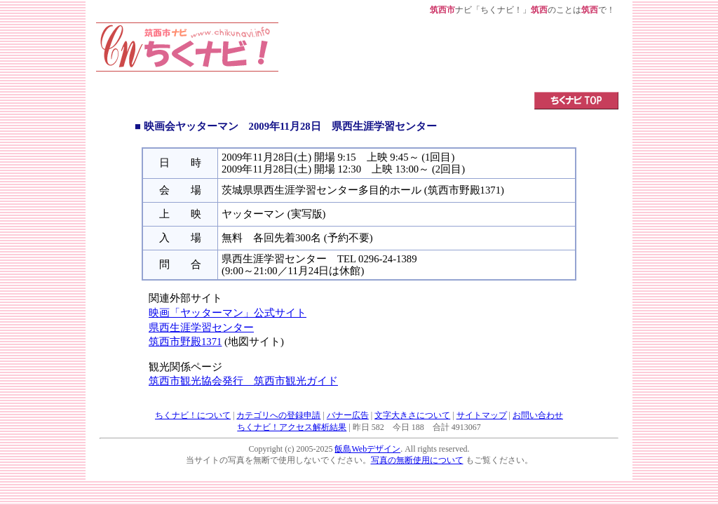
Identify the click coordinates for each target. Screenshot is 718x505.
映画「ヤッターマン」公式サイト (227, 312)
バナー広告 (348, 415)
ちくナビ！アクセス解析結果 (291, 427)
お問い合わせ (538, 415)
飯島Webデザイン (367, 449)
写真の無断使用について (417, 460)
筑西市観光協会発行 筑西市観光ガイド (243, 380)
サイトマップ (481, 415)
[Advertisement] (449, 54)
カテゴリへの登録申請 (278, 415)
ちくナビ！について (193, 415)
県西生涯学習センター (201, 327)
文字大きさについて (412, 415)
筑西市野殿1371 (185, 341)
